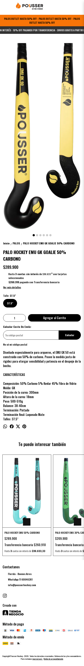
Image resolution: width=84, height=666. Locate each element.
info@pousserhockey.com (19, 585)
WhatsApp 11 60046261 (18, 579)
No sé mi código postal (15, 344)
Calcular (69, 335)
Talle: (9, 295)
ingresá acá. (37, 658)
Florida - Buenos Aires (17, 574)
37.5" (10, 303)
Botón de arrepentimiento (53, 658)
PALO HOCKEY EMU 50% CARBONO (22, 532)
